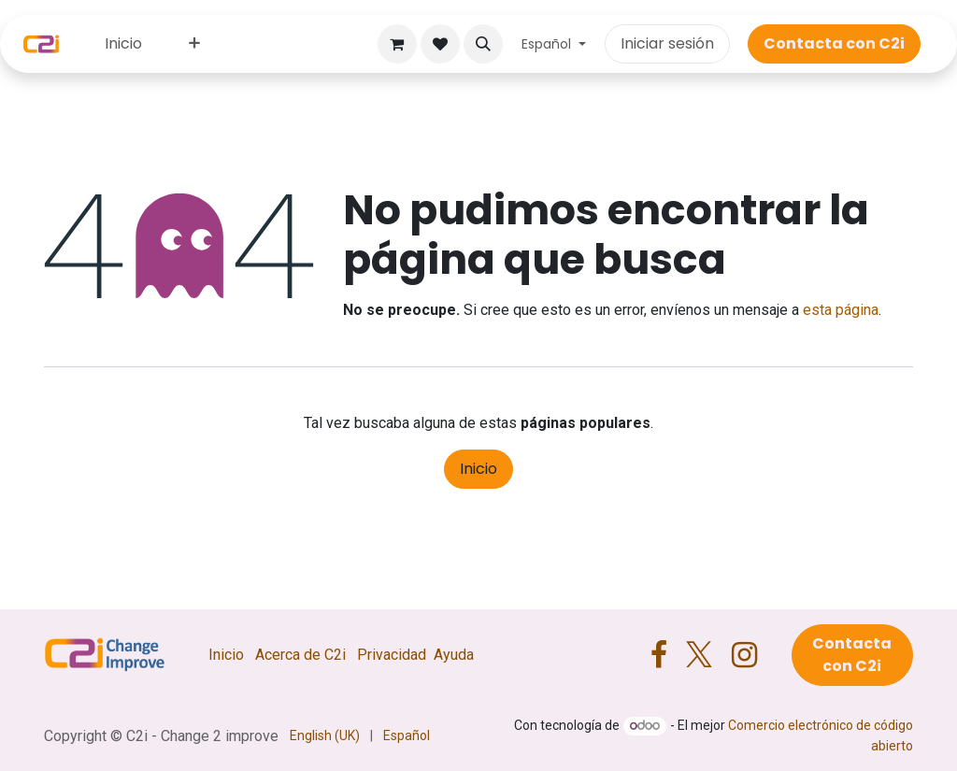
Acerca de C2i (300, 655)
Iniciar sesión (667, 43)
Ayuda (454, 655)
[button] (483, 44)
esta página (840, 310)
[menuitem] (123, 44)
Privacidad (391, 655)
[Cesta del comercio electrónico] (397, 44)
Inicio (478, 468)
